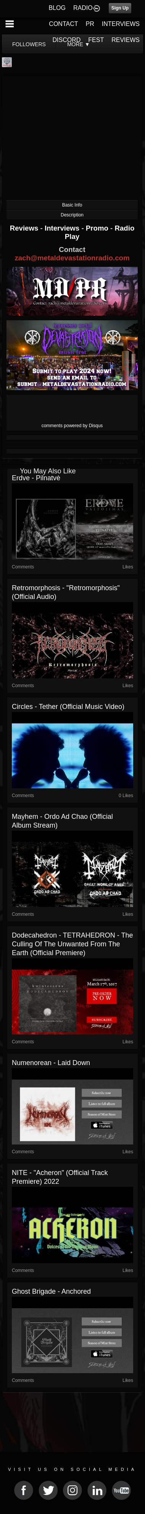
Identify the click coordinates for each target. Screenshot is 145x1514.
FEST (96, 40)
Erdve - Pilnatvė (36, 478)
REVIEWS (125, 40)
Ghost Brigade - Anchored (51, 1291)
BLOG (57, 8)
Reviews (25, 228)
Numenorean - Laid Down (51, 1063)
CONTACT (63, 24)
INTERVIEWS (121, 24)
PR (89, 24)
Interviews (63, 228)
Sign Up (120, 8)
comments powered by (72, 425)
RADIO (83, 8)
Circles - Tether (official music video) (68, 706)
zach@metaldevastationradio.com (71, 258)
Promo (98, 228)
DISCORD (67, 40)
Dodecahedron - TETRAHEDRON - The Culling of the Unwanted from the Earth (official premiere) (72, 944)
